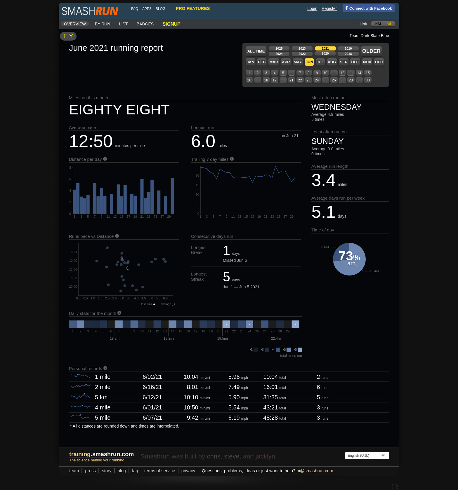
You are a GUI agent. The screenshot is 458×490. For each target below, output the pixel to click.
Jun (309, 62)
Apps (147, 9)
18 (266, 80)
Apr (286, 62)
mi (389, 24)
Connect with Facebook (367, 8)
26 (334, 80)
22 (300, 80)
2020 (325, 53)
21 (291, 80)
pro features (193, 8)
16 (249, 80)
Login (312, 8)
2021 (325, 48)
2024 (278, 53)
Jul (320, 62)
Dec (379, 62)
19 (274, 80)
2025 (278, 48)
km (378, 24)
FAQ (134, 9)
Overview (75, 24)
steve (232, 456)
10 (325, 73)
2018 (348, 53)
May (298, 62)
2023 (302, 48)
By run (102, 24)
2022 (302, 53)
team (74, 470)
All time (256, 51)
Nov (367, 62)
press (90, 470)
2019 (348, 48)
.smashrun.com (101, 454)
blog (160, 9)
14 (359, 73)
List (123, 24)
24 (317, 80)
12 (342, 73)
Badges (145, 24)
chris (213, 456)
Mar (273, 62)
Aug (332, 62)
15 (367, 73)
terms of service (159, 470)
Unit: (364, 23)
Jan (250, 62)
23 (308, 80)
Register (329, 8)
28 (351, 80)
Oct (355, 62)
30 (367, 80)
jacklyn (265, 456)
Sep (343, 62)
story (107, 470)
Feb (262, 62)
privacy (188, 470)
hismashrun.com (314, 470)
